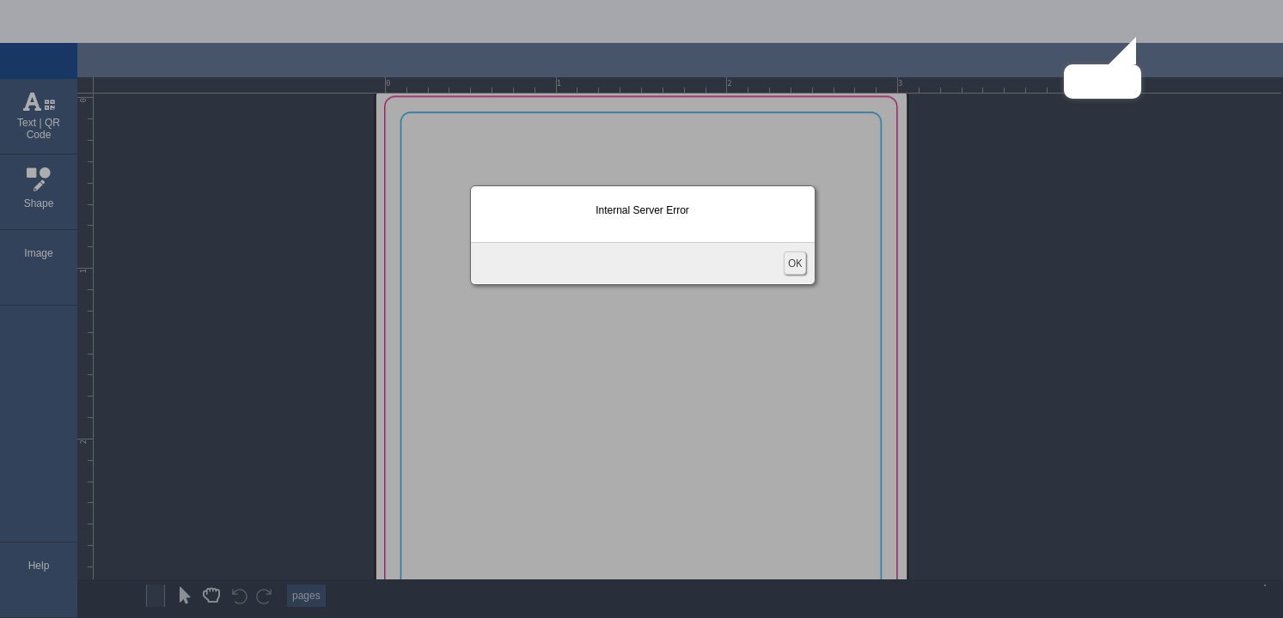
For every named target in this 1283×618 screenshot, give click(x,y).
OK (795, 263)
